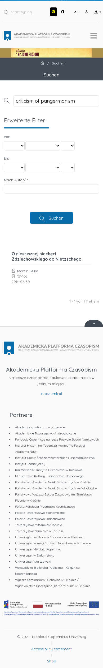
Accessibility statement (51, 649)
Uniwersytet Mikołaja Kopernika (38, 549)
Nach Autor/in (16, 180)
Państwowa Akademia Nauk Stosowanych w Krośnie (53, 482)
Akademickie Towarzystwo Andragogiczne (45, 433)
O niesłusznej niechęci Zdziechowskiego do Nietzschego (47, 256)
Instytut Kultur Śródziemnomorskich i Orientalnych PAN (55, 458)
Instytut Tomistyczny (30, 464)
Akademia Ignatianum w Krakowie (40, 427)
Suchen (56, 218)
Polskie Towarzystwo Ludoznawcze (40, 519)
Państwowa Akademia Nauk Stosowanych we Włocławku (56, 488)
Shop (51, 661)
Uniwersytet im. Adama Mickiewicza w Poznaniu (49, 537)
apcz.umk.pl (51, 393)
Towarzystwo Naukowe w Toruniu (39, 531)
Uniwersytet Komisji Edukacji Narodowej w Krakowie (53, 543)
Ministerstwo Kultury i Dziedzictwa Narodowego (49, 476)
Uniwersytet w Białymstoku (35, 555)
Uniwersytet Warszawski (33, 561)
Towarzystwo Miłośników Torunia (38, 525)
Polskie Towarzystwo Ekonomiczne (40, 513)
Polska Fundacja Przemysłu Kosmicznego (45, 506)
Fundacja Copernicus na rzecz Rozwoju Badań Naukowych (57, 439)
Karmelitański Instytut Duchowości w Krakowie (49, 470)
